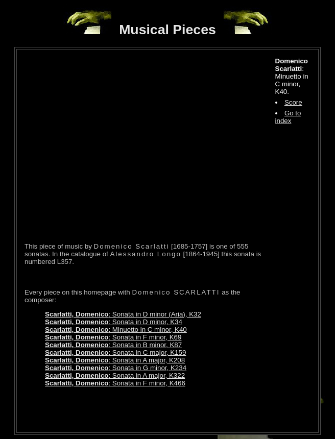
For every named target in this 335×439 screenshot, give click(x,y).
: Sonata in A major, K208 (115, 360)
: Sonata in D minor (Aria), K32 (123, 314)
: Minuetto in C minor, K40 (116, 329)
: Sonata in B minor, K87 (113, 345)
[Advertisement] (144, 409)
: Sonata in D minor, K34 (113, 322)
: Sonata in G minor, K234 (115, 368)
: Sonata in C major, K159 (115, 352)
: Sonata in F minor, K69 (113, 337)
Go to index (288, 117)
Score (293, 102)
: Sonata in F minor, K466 (115, 383)
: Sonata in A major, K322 (115, 375)
